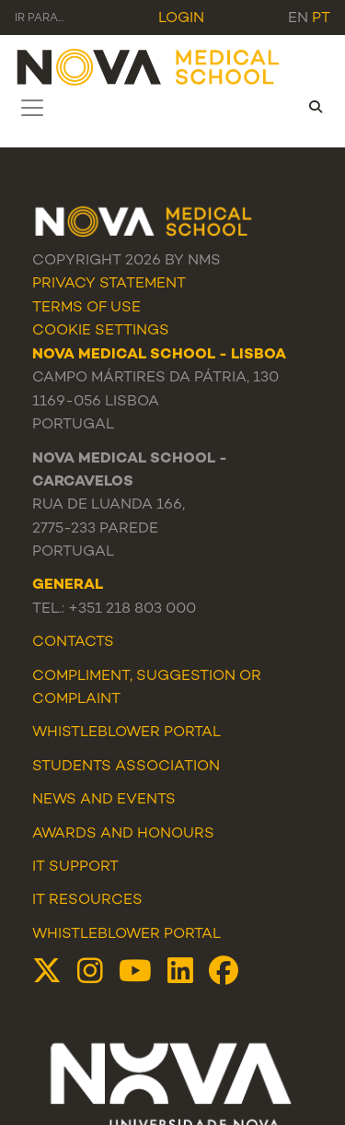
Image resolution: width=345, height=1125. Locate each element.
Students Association (126, 767)
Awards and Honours (123, 834)
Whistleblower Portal (126, 935)
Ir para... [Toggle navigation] (39, 19)
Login (181, 19)
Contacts (73, 642)
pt (321, 19)
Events (146, 800)
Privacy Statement (109, 284)
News (54, 800)
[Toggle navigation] (32, 107)
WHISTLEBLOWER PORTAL (126, 733)
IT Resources (87, 900)
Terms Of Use (86, 308)
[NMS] (149, 66)
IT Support (75, 867)
